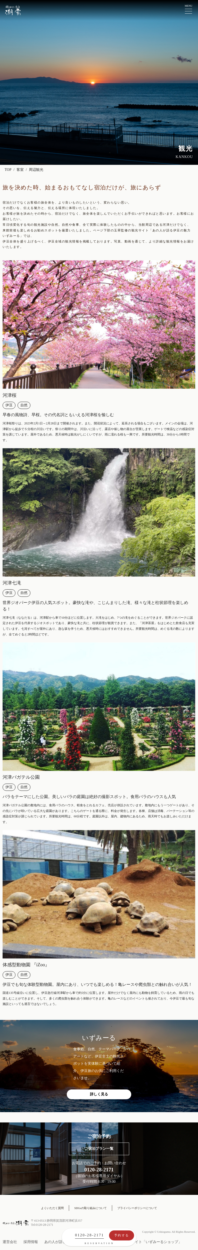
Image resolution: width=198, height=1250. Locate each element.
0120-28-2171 (89, 1235)
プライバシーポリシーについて (137, 1208)
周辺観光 (36, 170)
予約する (121, 1235)
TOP (8, 170)
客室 (20, 170)
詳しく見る (99, 1094)
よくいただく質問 (52, 1208)
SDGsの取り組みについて (90, 1208)
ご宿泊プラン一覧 (99, 1149)
